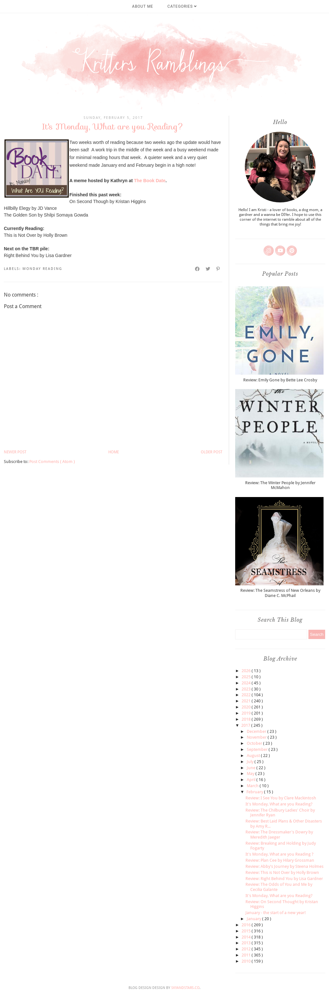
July (250, 761)
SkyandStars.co (185, 988)
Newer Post (15, 452)
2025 (247, 676)
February (255, 791)
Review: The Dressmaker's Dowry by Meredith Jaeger (279, 835)
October (255, 743)
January (254, 918)
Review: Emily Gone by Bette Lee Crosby (280, 380)
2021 (247, 700)
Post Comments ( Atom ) (52, 461)
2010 (247, 961)
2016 (247, 924)
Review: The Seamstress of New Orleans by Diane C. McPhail (280, 593)
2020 (247, 707)
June (251, 767)
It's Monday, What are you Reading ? (279, 854)
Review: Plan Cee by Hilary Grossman (279, 860)
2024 (247, 682)
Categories (182, 6)
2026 (247, 670)
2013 (247, 942)
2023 (247, 689)
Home (113, 452)
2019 (247, 713)
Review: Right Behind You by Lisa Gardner (284, 878)
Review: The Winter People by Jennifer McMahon (280, 485)
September (258, 749)
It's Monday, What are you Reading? (279, 804)
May (251, 773)
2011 (247, 955)
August (254, 755)
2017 (246, 725)
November (257, 737)
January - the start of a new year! (275, 912)
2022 (247, 694)
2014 (247, 937)
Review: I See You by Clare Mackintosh (280, 798)
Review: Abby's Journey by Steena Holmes (284, 866)
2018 (247, 719)
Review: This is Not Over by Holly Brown (282, 872)
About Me (142, 6)
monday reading (42, 269)
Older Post (211, 452)
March (253, 785)
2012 (247, 949)
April (251, 779)
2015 (247, 931)
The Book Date (149, 180)
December (257, 731)
